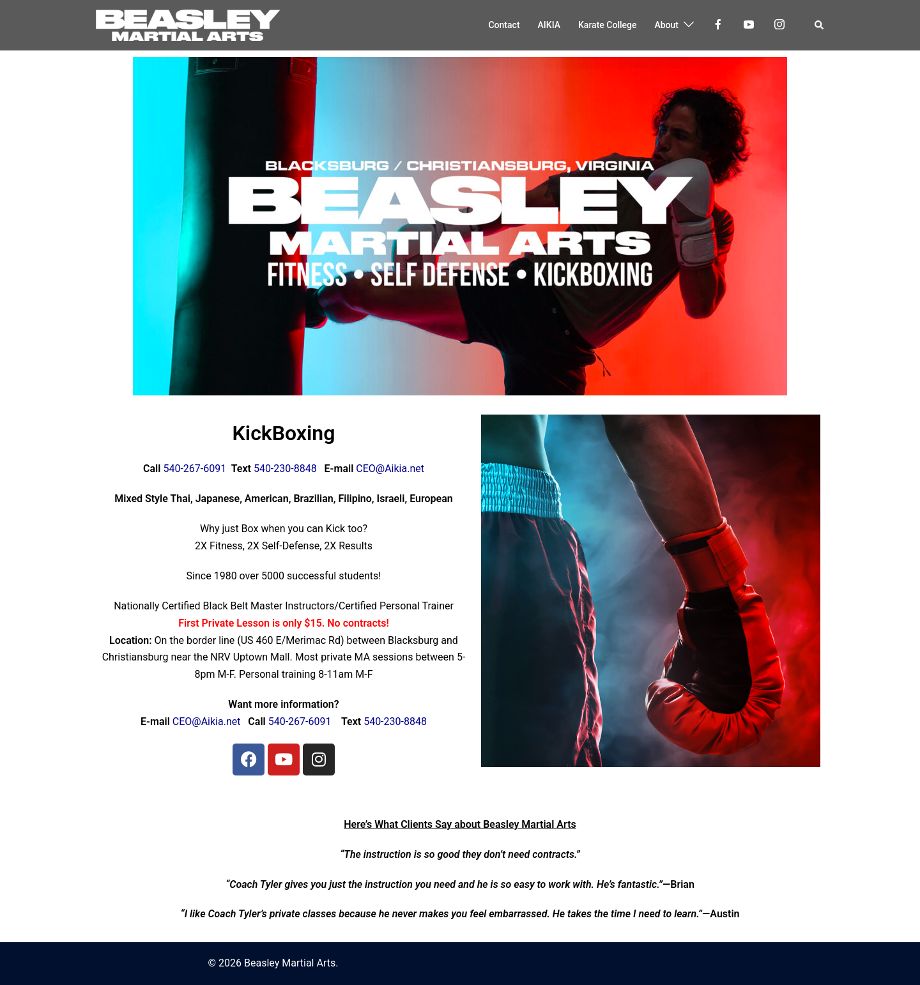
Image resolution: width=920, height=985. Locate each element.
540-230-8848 (284, 468)
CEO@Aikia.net (390, 468)
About (666, 25)
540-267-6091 (193, 468)
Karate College (607, 25)
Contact (503, 25)
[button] (819, 25)
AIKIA (549, 25)
